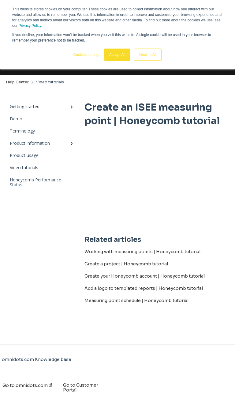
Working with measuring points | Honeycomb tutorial (142, 251)
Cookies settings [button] (86, 55)
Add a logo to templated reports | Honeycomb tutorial (143, 288)
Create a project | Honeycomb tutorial (126, 264)
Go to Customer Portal (80, 387)
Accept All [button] (117, 55)
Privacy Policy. (30, 26)
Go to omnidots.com (27, 385)
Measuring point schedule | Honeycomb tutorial (136, 300)
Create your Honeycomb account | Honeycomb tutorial (144, 276)
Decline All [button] (147, 55)
